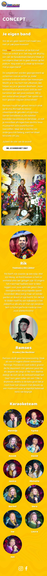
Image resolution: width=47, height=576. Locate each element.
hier (9, 50)
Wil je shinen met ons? (17, 148)
